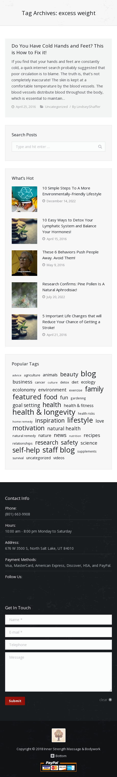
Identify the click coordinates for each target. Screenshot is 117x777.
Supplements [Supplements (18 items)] (87, 451)
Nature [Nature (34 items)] (44, 435)
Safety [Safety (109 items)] (69, 442)
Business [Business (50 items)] (22, 382)
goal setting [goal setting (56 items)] (26, 405)
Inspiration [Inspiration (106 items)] (50, 420)
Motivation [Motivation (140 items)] (28, 428)
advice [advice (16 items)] (16, 375)
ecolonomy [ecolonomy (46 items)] (24, 390)
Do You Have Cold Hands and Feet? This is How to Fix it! (57, 49)
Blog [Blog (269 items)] (88, 374)
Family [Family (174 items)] (94, 389)
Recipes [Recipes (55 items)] (92, 435)
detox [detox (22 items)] (64, 382)
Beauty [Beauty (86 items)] (69, 374)
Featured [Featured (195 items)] (26, 397)
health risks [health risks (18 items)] (86, 413)
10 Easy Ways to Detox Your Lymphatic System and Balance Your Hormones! (69, 225)
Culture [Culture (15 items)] (53, 382)
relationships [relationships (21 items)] (22, 443)
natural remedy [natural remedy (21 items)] (24, 435)
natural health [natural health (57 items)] (64, 429)
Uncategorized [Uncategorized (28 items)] (38, 457)
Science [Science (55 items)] (89, 443)
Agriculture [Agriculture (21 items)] (32, 375)
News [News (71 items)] (60, 435)
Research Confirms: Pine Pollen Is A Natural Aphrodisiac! (73, 286)
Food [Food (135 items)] (50, 397)
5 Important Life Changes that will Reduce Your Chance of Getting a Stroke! (71, 321)
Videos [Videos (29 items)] (58, 457)
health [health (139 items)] (52, 405)
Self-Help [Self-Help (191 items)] (26, 450)
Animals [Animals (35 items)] (50, 375)
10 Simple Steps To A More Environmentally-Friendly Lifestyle (71, 190)
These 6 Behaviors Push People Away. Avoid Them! (70, 254)
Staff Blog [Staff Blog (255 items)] (59, 450)
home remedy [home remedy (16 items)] (22, 421)
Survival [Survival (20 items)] (18, 458)
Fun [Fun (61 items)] (64, 397)
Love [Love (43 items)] (100, 421)
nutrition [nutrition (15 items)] (75, 436)
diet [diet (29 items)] (75, 382)
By (86, 106)
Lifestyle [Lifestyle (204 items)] (80, 420)
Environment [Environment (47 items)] (52, 390)
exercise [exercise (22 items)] (75, 390)
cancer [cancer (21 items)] (40, 382)
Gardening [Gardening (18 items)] (78, 398)
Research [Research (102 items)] (46, 442)
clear (103, 699)
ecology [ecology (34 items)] (88, 382)
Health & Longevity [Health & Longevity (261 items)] (43, 412)
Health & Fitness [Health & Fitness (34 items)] (79, 405)
